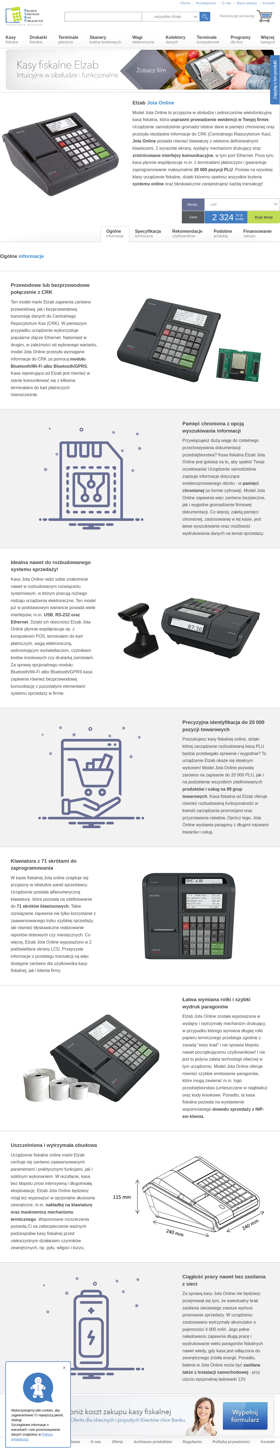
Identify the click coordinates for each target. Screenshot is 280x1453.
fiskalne (12, 39)
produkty (223, 233)
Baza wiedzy (247, 3)
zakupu (257, 233)
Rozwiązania (206, 3)
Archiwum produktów (153, 1442)
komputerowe (208, 39)
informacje (115, 233)
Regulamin (192, 1442)
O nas (226, 3)
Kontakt (269, 3)
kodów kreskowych (105, 39)
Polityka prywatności (231, 1442)
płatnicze (68, 39)
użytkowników (187, 233)
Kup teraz (264, 217)
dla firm (241, 39)
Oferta (185, 3)
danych (176, 39)
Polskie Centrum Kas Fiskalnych (24, 16)
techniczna (148, 233)
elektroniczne (143, 39)
